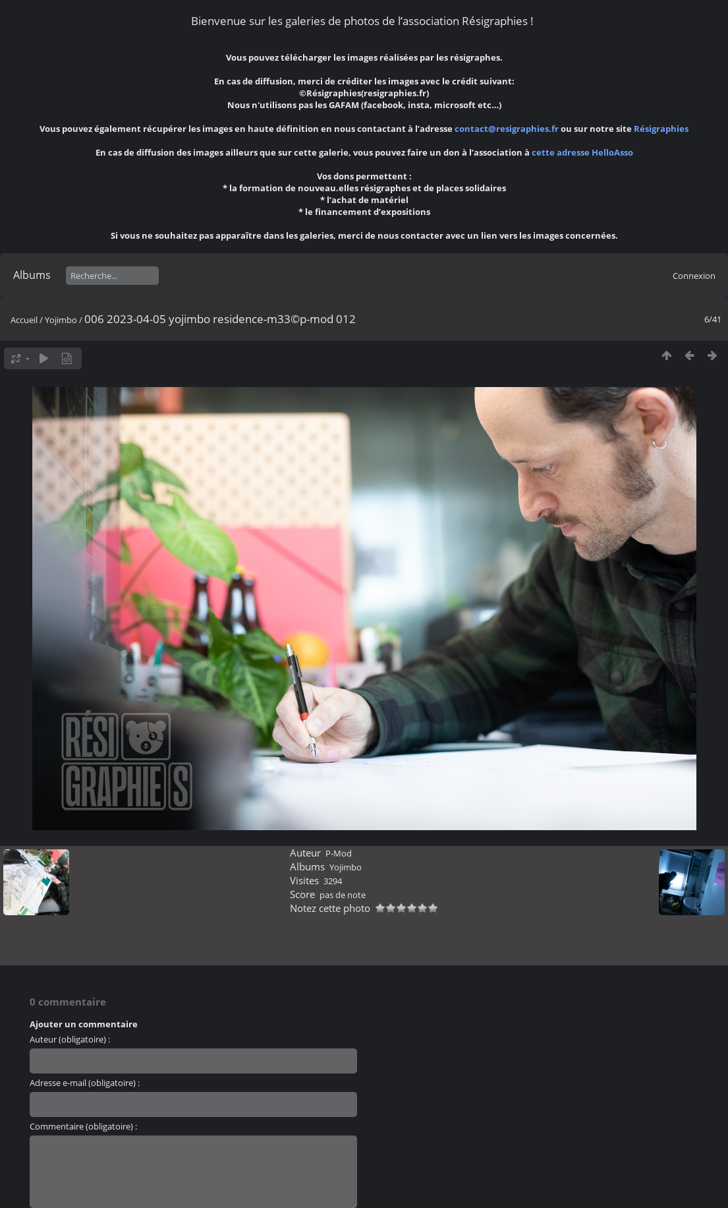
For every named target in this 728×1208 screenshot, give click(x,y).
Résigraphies (661, 129)
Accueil (24, 320)
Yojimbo (61, 320)
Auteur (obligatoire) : (70, 1039)
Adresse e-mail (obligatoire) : (85, 1083)
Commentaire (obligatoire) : (83, 1126)
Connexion (694, 276)
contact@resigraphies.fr (508, 129)
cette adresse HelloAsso (582, 152)
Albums (32, 275)
